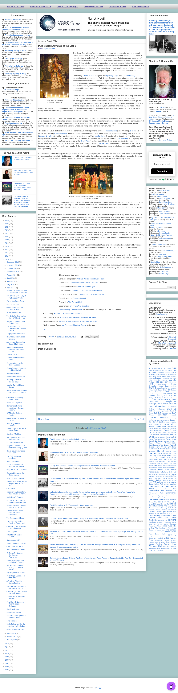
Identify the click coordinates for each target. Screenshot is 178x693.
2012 (7, 647)
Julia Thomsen (164, 212)
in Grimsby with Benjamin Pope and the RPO (78, 317)
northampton (172, 478)
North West (162, 478)
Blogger (99, 688)
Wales (151, 540)
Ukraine (164, 536)
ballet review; (171, 376)
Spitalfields (153, 520)
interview (152, 453)
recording (172, 502)
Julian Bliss (164, 272)
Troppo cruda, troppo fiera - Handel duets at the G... (16, 493)
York (154, 550)
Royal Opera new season (15, 573)
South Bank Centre (167, 518)
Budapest (173, 392)
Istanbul (165, 453)
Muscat (165, 467)
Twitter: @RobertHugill (67, 6)
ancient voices (170, 372)
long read (160, 463)
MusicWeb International (167, 343)
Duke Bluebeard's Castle (15, 550)
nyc (170, 480)
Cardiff (165, 404)
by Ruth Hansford (161, 400)
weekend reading (154, 542)
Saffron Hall (159, 508)
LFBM (170, 459)
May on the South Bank (15, 301)
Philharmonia (153, 495)
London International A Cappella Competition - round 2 (15, 349)
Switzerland (152, 526)
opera (173, 482)
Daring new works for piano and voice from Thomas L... (16, 392)
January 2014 (12, 640)
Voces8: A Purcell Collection (16, 543)
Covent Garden (158, 422)
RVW (174, 506)
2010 (7, 653)
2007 (7, 663)
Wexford (151, 544)
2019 (7, 243)
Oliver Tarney (163, 214)
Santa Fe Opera (166, 510)
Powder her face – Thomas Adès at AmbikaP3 (16, 507)
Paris (162, 493)
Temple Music (167, 526)
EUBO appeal (11, 532)
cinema (158, 411)
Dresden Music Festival (164, 426)
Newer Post (43, 419)
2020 (7, 240)
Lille (157, 461)
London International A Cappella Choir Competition (14, 513)
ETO (168, 432)
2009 (7, 657)
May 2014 (11, 285)
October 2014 (12, 269)
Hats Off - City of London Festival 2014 (15, 322)
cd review (160, 406)
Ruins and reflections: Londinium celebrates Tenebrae (15, 408)
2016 (7, 253)
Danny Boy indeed (13, 461)
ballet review (161, 376)
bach (150, 376)
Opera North (154, 486)
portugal (157, 497)
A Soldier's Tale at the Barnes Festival (14, 582)
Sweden (173, 524)
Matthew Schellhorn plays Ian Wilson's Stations (15, 561)
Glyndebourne (170, 443)
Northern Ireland (155, 480)
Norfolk (173, 476)
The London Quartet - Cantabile (91, 294)
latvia (174, 455)
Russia (170, 506)
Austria (168, 374)
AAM (174, 368)
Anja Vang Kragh (111, 76)
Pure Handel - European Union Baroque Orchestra (15, 604)
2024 (7, 227)
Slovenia (163, 514)
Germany (173, 441)
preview (153, 499)
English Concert (170, 430)
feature (166, 434)
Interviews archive (140, 6)
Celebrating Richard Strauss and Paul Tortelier (16, 592)
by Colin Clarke (167, 396)
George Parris (164, 233)
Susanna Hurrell (60, 133)
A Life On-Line (154, 368)
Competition (10, 489)
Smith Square (171, 514)
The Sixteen (171, 530)
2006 (7, 666)
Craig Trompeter (157, 227)
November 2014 (13, 265)
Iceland (168, 451)
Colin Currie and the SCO (15, 547)
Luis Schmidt (164, 191)
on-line (159, 482)
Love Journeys (11, 621)
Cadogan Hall (170, 402)
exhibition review (158, 434)
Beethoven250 (162, 384)
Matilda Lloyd (164, 274)
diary (173, 424)
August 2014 (12, 275)
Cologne (151, 415)
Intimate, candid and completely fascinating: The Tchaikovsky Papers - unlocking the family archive (89, 518)
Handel (160, 451)
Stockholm (152, 522)
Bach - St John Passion (15, 478)
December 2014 (13, 262)
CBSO (171, 404)
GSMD (151, 449)
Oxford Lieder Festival (162, 491)
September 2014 (13, 272)
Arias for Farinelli (12, 304)
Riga (165, 504)
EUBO (173, 432)
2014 (7, 259)
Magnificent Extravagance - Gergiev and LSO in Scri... (16, 483)
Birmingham (153, 386)
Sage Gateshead (170, 508)
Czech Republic (171, 422)
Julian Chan (161, 231)
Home (45, 329)
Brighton (158, 388)
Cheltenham (160, 409)
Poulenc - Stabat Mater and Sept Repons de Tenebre (16, 292)
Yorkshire (160, 550)
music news (163, 469)
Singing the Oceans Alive (15, 334)
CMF (159, 413)
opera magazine (170, 484)
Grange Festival (170, 445)
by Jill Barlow (163, 398)
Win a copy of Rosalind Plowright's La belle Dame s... (14, 567)
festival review (159, 437)
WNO (168, 548)
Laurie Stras (155, 262)
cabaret (162, 402)
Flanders (157, 439)
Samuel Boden (111, 131)
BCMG (151, 384)
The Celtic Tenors (157, 194)
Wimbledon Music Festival (157, 548)
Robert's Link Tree (15, 6)
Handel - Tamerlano (13, 373)
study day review (155, 524)
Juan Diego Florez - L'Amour (13, 425)
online (164, 482)
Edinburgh (157, 428)
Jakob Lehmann (165, 268)
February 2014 (12, 636)
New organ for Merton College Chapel (14, 381)
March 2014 (11, 633)
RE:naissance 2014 (13, 313)
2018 (7, 246)
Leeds (162, 458)
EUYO (150, 434)
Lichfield (151, 461)
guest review (171, 449)
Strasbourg (160, 522)
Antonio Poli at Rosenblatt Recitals (90, 279)
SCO (174, 510)
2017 (7, 249)
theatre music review (156, 532)
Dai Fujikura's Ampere (14, 497)
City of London (165, 411)
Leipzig (151, 459)
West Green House (168, 542)
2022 (7, 233)
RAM (170, 500)
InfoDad (173, 349)
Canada (159, 404)
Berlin (173, 384)
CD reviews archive (117, 6)
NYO (174, 480)
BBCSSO (172, 382)
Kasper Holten (88, 76)
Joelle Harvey (100, 136)
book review (170, 386)
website (173, 540)
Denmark (166, 424)
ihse (174, 451)
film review (169, 437)
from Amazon (161, 314)
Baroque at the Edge (169, 378)
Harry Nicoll (85, 141)
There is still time (12, 355)
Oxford (151, 491)
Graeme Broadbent (46, 136)
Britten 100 (167, 390)
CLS (155, 413)
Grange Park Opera (157, 447)
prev (174, 497)
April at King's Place (13, 612)
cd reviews (172, 407)
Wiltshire (173, 546)
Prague (164, 497)
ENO (150, 432)
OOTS (169, 482)
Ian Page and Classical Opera (74, 325)
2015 (7, 256)
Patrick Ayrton (164, 254)
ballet (154, 376)
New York (159, 474)
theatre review (170, 532)
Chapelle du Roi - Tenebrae (16, 470)
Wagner (173, 538)
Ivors (174, 453)
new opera (152, 474)
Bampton (152, 378)
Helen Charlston (169, 204)
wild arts (166, 546)
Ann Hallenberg (168, 250)
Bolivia (161, 386)
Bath (150, 380)
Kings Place (167, 456)
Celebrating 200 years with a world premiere (16, 527)
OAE (154, 482)
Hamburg (152, 451)
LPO (166, 463)
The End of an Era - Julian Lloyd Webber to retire (16, 317)
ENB (161, 430)
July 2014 (10, 278)
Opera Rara (164, 486)
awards (173, 374)
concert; (173, 418)
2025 (7, 224)
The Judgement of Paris (15, 518)
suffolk (166, 524)
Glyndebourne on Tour (156, 445)
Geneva (166, 441)
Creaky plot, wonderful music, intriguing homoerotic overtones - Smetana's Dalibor (82, 466)
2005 (7, 670)
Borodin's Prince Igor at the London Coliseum (16, 617)
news (173, 474)
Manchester (157, 465)
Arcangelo (152, 374)
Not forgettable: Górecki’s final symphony (15, 438)
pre (170, 497)
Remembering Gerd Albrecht (70, 310)
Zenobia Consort (79, 298)
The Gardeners (160, 528)
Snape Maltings (154, 516)
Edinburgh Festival (169, 428)
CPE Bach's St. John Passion (14, 414)
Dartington (158, 424)
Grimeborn (172, 447)
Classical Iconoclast (172, 338)
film (164, 437)
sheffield (151, 514)
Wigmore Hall (155, 546)
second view (171, 512)
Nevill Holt (172, 472)
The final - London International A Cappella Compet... (16, 329)
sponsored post (162, 520)
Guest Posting (159, 449)
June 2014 (11, 281)
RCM (174, 500)
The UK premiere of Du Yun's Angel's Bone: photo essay (72, 505)
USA (168, 536)
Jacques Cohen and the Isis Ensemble (87, 290)
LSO (170, 463)
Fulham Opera (171, 439)
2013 (7, 644)
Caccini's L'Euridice (13, 434)
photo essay (162, 495)
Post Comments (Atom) (96, 428)
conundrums (165, 420)
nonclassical (166, 476)
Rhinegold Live (158, 504)
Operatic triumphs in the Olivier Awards (15, 474)
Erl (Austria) (157, 432)
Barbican (158, 378)
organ (170, 489)
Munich (173, 465)
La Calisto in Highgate (14, 442)
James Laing (123, 138)
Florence (162, 439)
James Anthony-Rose (159, 245)
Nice (157, 476)
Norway (165, 480)
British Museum (171, 388)
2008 (7, 660)
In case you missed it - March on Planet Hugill (15, 522)
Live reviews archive (93, 6)
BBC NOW (164, 382)
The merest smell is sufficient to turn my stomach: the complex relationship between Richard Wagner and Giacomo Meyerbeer (22, 201)
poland (151, 497)
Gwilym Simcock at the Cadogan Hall (14, 309)
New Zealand (166, 474)
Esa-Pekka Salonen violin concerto (68, 313)
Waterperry (159, 540)
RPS (165, 506)
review (151, 504)
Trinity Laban (167, 534)
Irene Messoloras (165, 202)
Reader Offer (153, 502)
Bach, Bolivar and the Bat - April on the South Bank (16, 625)
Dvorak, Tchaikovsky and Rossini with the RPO (78, 321)
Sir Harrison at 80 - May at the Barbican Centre (16, 297)
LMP (168, 461)
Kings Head (157, 455)
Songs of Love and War (15, 629)
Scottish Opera (161, 512)
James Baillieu (162, 196)
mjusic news (167, 465)
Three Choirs (154, 534)
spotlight (172, 520)
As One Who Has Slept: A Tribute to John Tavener (16, 501)
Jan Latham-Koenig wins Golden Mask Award (15, 343)
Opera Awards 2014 (13, 540)
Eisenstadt (152, 430)
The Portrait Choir (75, 302)
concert (173, 415)
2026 (7, 220)
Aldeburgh (152, 372)
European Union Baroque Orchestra (84, 283)
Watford (167, 540)
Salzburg (152, 510)
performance (171, 493)
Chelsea (151, 409)
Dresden (151, 426)
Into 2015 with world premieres (13, 457)
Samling (157, 510)
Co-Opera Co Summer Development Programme (14, 555)
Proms (161, 500)
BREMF (151, 388)
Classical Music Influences (158, 123)
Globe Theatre (155, 443)
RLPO (169, 504)
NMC (160, 476)
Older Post (139, 419)
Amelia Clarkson (165, 239)
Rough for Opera (12, 609)
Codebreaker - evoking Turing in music (14, 398)
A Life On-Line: (166, 368)
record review (163, 502)
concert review (158, 417)
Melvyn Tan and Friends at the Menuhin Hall (16, 369)
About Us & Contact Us (40, 6)
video (166, 538)
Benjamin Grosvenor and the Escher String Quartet (16, 447)
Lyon (174, 463)
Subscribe (162, 171)
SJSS (157, 514)
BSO (167, 392)
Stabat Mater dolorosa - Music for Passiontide (15, 466)
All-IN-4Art (161, 372)
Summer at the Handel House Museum (14, 364)
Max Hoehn (161, 208)
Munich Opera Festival (155, 467)
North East (153, 478)
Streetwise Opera (170, 522)
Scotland (152, 512)
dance (150, 424)
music (169, 467)
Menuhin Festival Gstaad (15, 377)
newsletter (152, 476)
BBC (157, 382)
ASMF (163, 374)
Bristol (163, 388)
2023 (7, 230)
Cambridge (152, 404)
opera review (49, 49)
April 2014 (11, 288)
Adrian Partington (165, 198)
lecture (157, 458)
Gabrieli (151, 441)
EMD (158, 430)
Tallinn (159, 526)
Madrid (151, 465)
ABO (150, 370)
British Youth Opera (155, 390)
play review (172, 495)
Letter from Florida (160, 459)
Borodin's (86, 287)
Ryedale (151, 508)
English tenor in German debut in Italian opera (68, 439)
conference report (154, 420)
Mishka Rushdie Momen (165, 256)
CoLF (174, 413)
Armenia (158, 374)
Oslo (174, 489)
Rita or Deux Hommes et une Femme (15, 452)
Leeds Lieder (171, 458)
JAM (150, 455)
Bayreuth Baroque (160, 380)
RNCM (173, 504)
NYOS (150, 482)
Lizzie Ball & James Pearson (161, 235)
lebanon (151, 458)
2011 (7, 650)
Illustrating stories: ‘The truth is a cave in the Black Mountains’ (74, 452)
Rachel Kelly (103, 143)
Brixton (157, 392)
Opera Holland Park (156, 484)
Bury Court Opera (154, 394)
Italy (170, 453)
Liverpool (162, 461)
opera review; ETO (161, 489)
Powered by (162, 179)
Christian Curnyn (129, 76)
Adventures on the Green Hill (164, 370)
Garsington (159, 441)
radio (166, 500)
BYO (156, 402)
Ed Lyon (132, 131)
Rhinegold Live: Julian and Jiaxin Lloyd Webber (16, 587)
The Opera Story (159, 530)
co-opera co (166, 413)
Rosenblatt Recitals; (156, 506)
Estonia (164, 432)
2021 (7, 237)
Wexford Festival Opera (166, 544)
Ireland (160, 453)
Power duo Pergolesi (14, 403)
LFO (174, 459)
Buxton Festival (167, 394)
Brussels (163, 392)
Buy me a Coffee (165, 140)
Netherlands (164, 472)
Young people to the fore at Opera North (16, 430)
